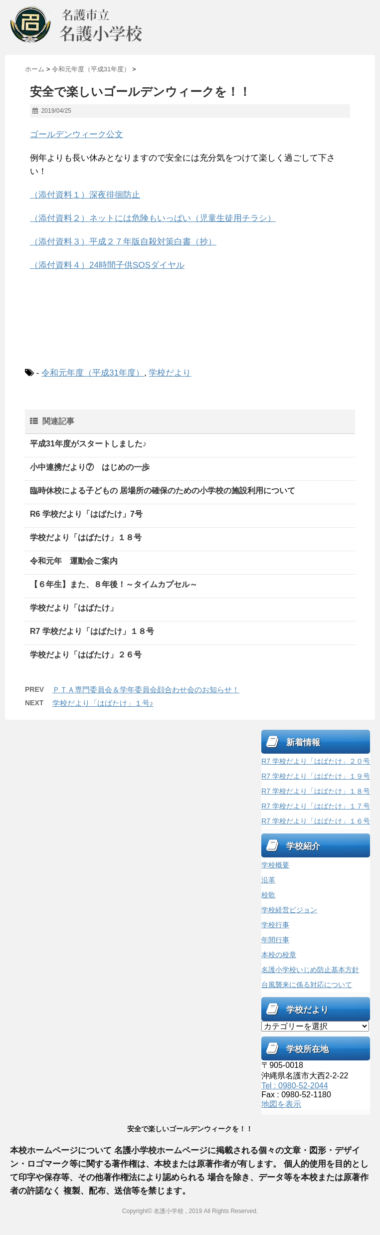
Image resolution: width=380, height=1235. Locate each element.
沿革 (268, 880)
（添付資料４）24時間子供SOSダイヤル (107, 265)
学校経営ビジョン (289, 910)
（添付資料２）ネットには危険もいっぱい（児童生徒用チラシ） (153, 218)
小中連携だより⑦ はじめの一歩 (94, 467)
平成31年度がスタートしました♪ (88, 443)
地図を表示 (281, 1104)
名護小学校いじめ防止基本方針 (310, 970)
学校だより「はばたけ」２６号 (86, 654)
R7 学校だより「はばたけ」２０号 (315, 761)
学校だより (170, 373)
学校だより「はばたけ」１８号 (86, 537)
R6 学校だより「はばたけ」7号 (86, 514)
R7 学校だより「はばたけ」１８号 (92, 631)
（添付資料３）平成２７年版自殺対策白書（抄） (123, 241)
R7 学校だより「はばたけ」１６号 (315, 821)
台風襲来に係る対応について (306, 985)
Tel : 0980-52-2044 (294, 1085)
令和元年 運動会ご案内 (74, 561)
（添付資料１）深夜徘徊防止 (85, 195)
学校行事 (275, 925)
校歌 (268, 895)
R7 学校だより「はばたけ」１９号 (315, 776)
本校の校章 (278, 955)
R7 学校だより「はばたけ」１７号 (315, 806)
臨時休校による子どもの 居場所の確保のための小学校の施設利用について (162, 490)
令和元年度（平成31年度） (92, 373)
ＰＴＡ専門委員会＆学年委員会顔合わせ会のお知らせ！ (145, 689)
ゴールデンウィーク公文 (76, 134)
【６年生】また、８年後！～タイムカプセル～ (113, 584)
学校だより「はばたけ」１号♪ (103, 703)
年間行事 (275, 940)
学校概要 (275, 865)
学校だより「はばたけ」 (74, 608)
